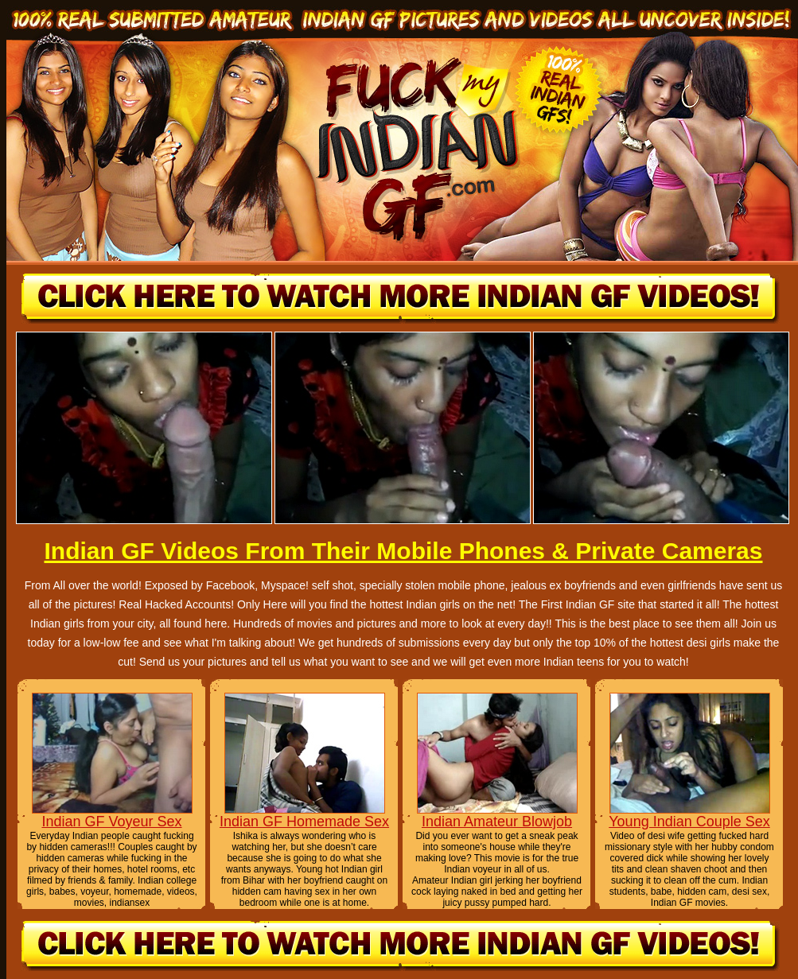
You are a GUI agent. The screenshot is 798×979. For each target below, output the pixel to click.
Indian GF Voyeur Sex (111, 821)
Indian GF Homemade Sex (304, 821)
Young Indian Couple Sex (689, 821)
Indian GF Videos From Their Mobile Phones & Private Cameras (403, 551)
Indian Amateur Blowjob (497, 821)
